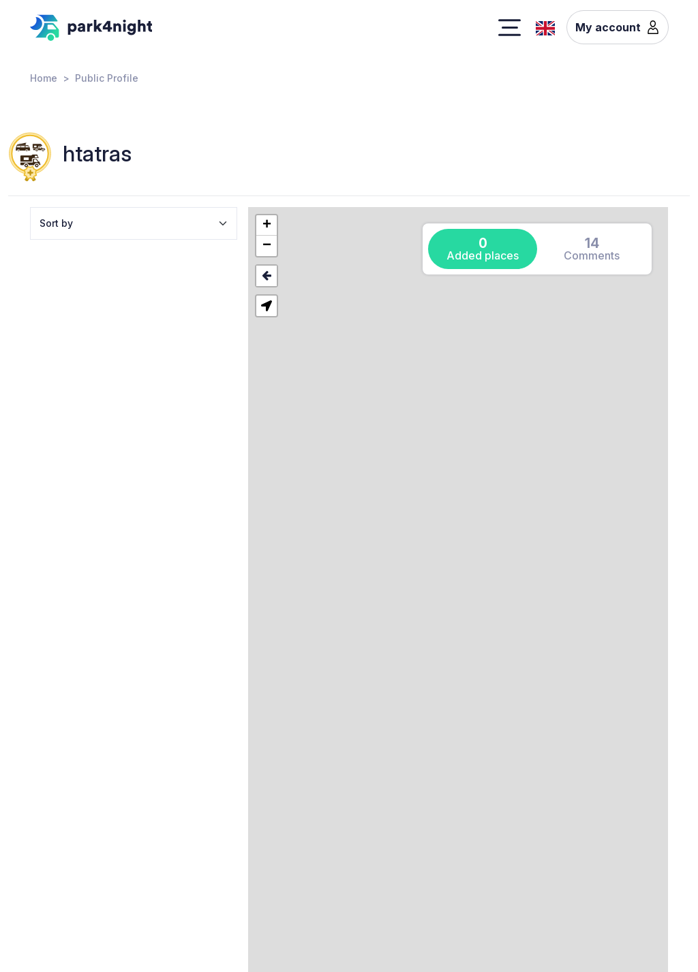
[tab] (482, 249)
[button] (266, 225)
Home (43, 78)
